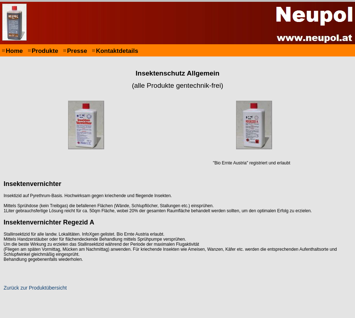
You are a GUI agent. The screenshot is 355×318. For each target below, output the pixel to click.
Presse (77, 50)
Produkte (45, 50)
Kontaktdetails (117, 50)
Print (284, 313)
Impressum (73, 313)
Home (14, 50)
